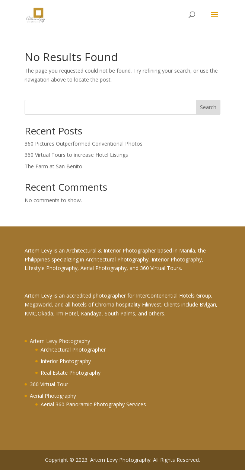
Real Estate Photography (71, 372)
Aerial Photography (53, 395)
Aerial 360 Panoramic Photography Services (93, 404)
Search (208, 107)
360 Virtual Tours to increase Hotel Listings (76, 154)
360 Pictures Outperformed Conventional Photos (84, 143)
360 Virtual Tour (49, 384)
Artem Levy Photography (60, 340)
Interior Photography (66, 361)
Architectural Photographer (73, 349)
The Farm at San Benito (53, 166)
